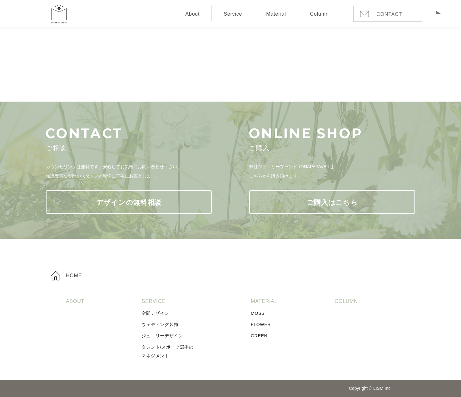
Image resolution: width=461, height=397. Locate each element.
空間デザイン (155, 313)
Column (319, 14)
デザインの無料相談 (128, 202)
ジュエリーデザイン (162, 335)
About (192, 14)
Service (233, 14)
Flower (261, 324)
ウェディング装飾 (159, 324)
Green (259, 335)
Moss (258, 313)
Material (276, 14)
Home (74, 275)
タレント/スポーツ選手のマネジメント (167, 351)
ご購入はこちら (332, 202)
